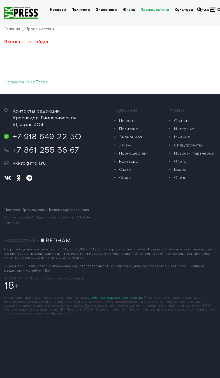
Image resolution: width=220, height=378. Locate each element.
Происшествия (155, 10)
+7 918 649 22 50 (47, 136)
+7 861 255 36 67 (46, 150)
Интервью (184, 129)
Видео (180, 169)
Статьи (181, 120)
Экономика (106, 10)
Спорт (125, 177)
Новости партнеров (194, 153)
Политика (80, 10)
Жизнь (128, 10)
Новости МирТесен (26, 82)
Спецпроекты (188, 145)
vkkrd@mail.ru (29, 163)
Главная (12, 29)
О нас (180, 177)
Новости (58, 10)
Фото (180, 161)
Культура (184, 10)
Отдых (205, 10)
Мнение (182, 137)
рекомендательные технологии (113, 298)
